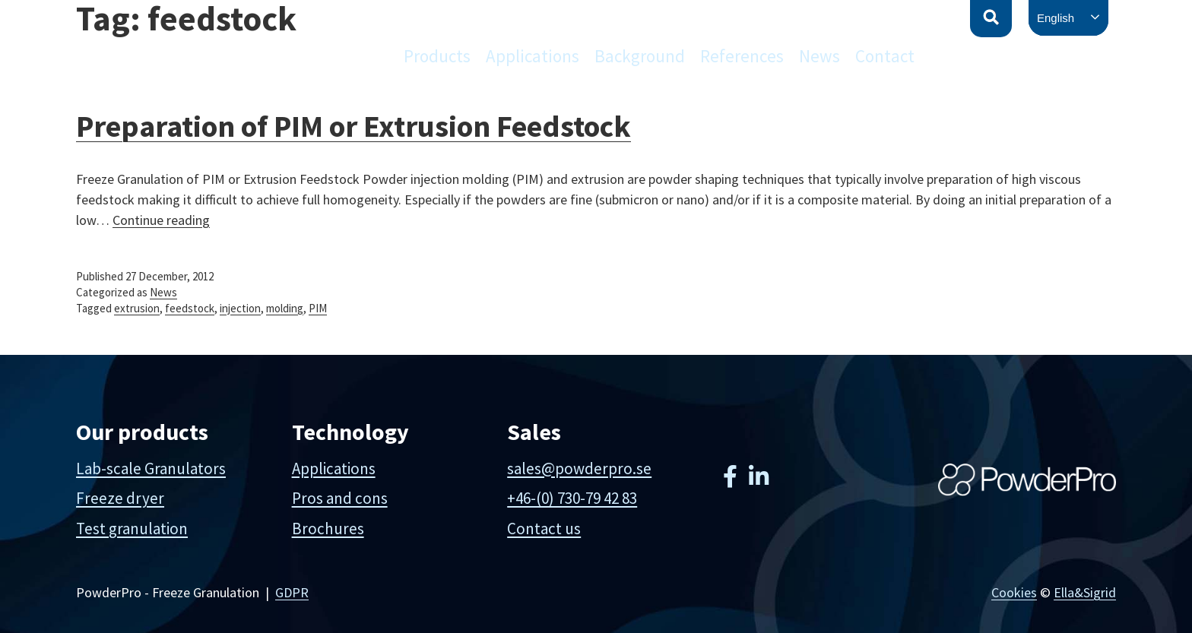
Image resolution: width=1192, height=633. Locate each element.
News (819, 56)
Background (639, 56)
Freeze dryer (120, 498)
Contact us (544, 528)
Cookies (1014, 592)
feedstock (189, 308)
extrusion (137, 308)
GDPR (292, 592)
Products (437, 56)
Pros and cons (340, 498)
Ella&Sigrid (1085, 592)
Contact (885, 56)
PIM (318, 308)
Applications (532, 56)
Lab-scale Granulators (151, 468)
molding (284, 308)
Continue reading (161, 220)
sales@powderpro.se (579, 468)
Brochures (328, 528)
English (1055, 17)
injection (240, 308)
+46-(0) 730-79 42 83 (572, 498)
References (742, 56)
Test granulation (132, 528)
